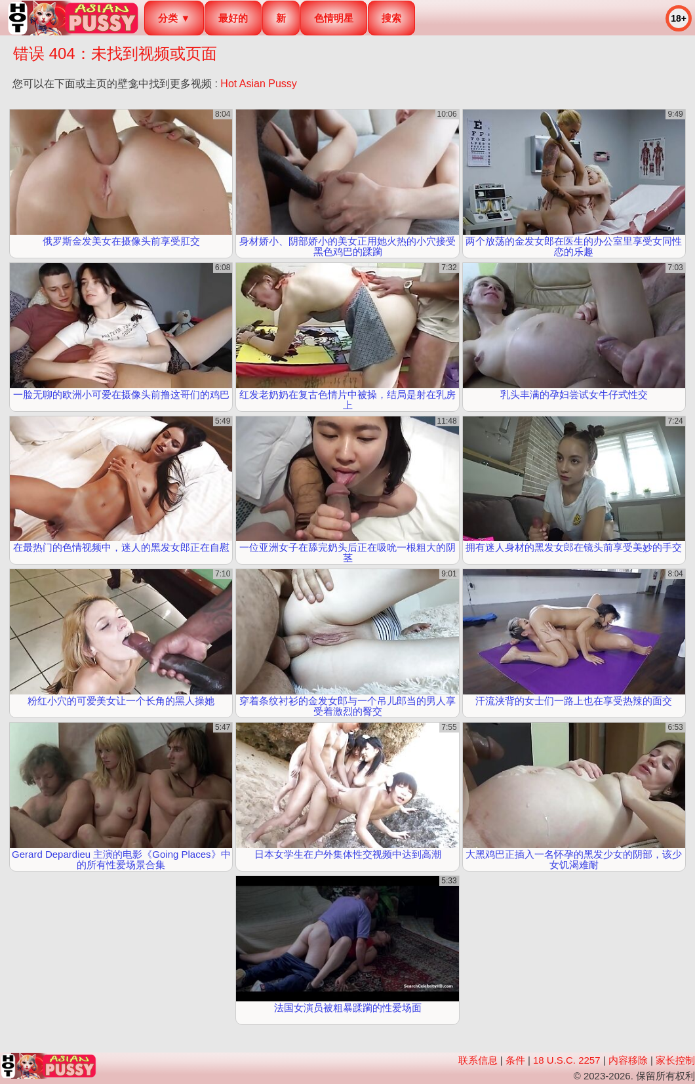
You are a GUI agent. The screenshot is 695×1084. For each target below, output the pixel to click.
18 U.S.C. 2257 (567, 1060)
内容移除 (628, 1060)
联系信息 (478, 1060)
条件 (515, 1060)
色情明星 (333, 18)
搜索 (391, 18)
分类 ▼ (174, 18)
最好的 (233, 18)
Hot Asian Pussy (258, 83)
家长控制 (675, 1060)
